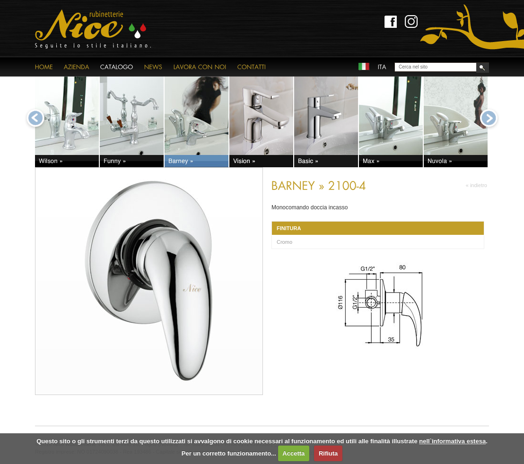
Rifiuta (328, 453)
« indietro (476, 185)
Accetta (293, 453)
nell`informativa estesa (452, 441)
